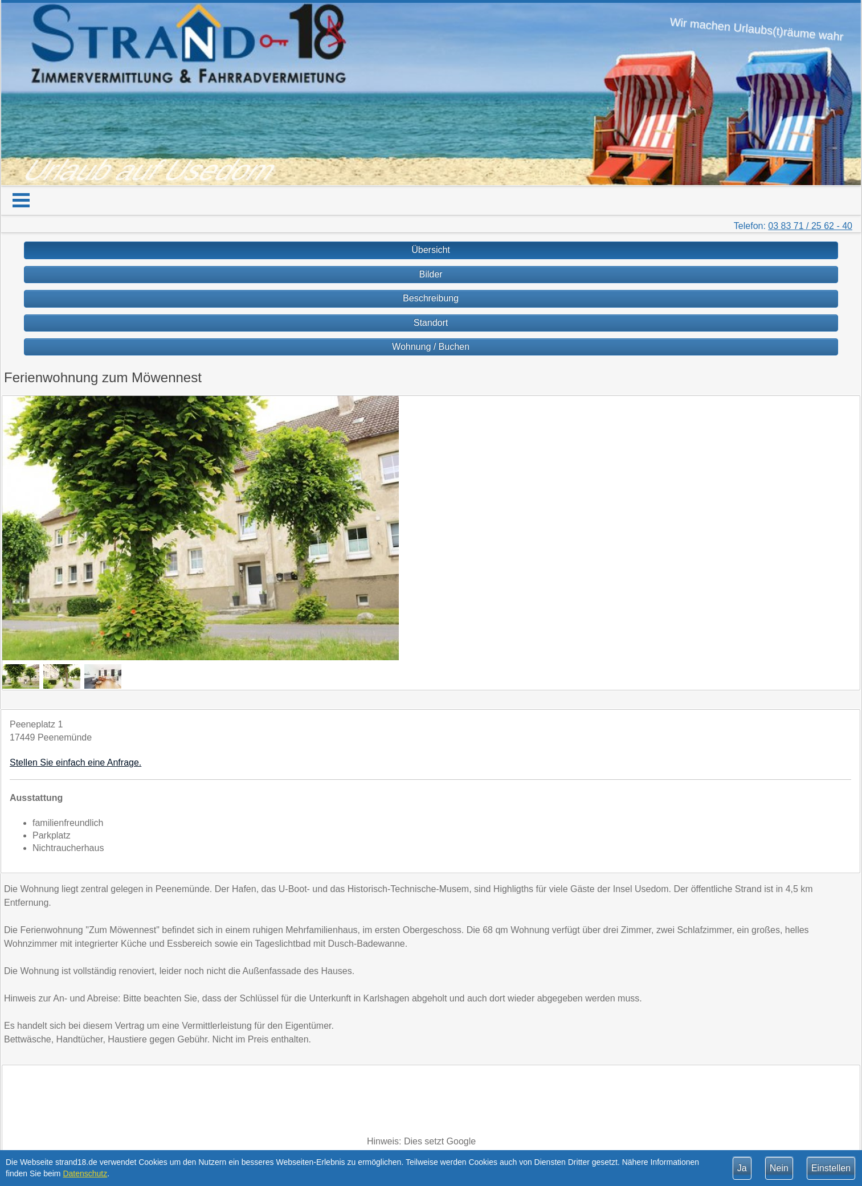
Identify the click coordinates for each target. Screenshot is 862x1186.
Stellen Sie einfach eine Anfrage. (75, 762)
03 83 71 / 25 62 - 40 (810, 226)
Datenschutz (85, 1173)
